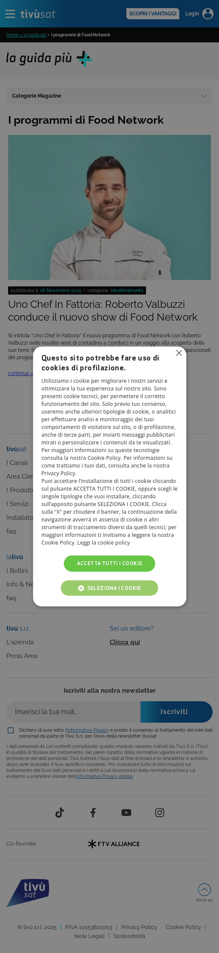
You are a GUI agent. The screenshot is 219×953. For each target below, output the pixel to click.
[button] (109, 588)
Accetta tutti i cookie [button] (110, 563)
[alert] (109, 476)
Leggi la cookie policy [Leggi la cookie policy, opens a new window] (103, 542)
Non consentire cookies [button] (179, 352)
